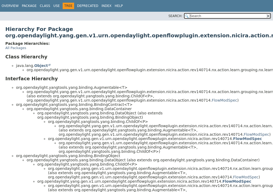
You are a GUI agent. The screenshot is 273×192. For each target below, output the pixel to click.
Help (119, 6)
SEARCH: (175, 16)
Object (41, 65)
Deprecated (87, 6)
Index (107, 6)
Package (29, 6)
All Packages (15, 48)
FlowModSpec (224, 100)
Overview (10, 6)
